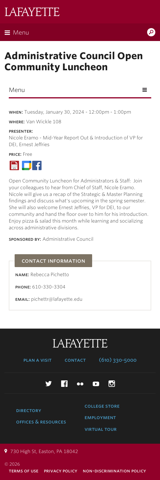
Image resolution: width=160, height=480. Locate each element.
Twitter (49, 384)
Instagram (112, 384)
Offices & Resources (41, 422)
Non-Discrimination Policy (114, 471)
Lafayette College (32, 12)
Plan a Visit (37, 360)
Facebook (64, 384)
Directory (28, 410)
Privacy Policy (60, 471)
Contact (75, 360)
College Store (102, 406)
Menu (21, 32)
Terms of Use (23, 471)
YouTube (96, 384)
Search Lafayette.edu (151, 32)
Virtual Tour (101, 429)
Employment (100, 417)
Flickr (80, 384)
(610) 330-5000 (118, 360)
